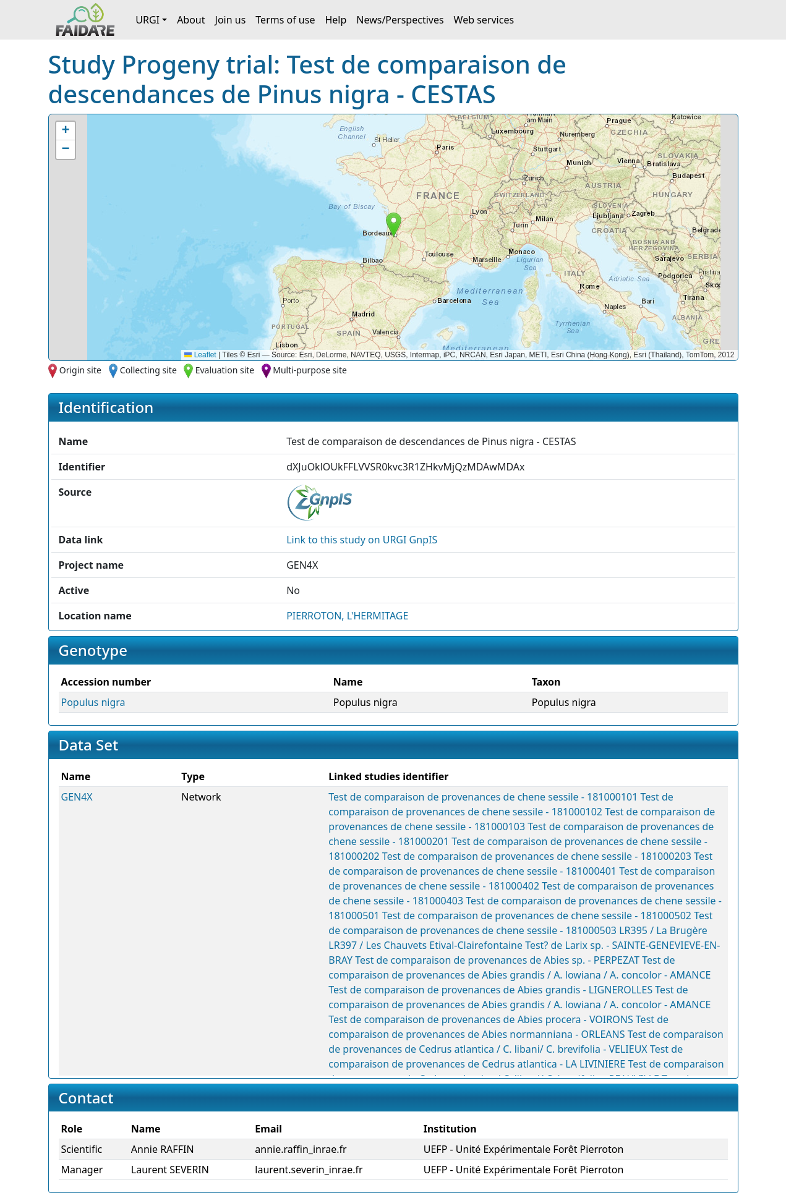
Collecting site (148, 370)
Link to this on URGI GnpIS (361, 539)
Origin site (80, 370)
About (191, 20)
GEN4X (77, 797)
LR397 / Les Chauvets (377, 945)
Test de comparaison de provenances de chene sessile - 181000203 (536, 856)
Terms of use (285, 20)
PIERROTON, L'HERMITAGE (347, 615)
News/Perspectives (399, 20)
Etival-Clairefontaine (476, 945)
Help (335, 20)
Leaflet (200, 354)
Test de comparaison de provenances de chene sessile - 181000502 (536, 915)
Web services (484, 20)
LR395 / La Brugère (663, 930)
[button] (393, 224)
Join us (230, 20)
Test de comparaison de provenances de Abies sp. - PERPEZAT (497, 960)
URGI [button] (147, 20)
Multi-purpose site (310, 370)
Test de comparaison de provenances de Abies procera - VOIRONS (480, 1019)
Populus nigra (93, 702)
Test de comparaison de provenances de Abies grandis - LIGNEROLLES (490, 989)
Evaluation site (225, 370)
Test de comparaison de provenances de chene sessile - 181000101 (483, 797)
